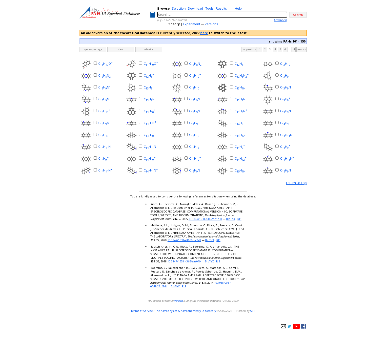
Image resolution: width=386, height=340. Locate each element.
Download (195, 8)
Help (238, 8)
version (178, 300)
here (204, 33)
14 (293, 49)
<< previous (249, 49)
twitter (289, 326)
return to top (296, 182)
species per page (93, 49)
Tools (209, 8)
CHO (105, 63)
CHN (195, 63)
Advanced (280, 20)
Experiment (191, 24)
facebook (303, 326)
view (120, 49)
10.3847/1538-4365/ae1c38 (205, 219)
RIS (239, 219)
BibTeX (230, 219)
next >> (301, 49)
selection (149, 49)
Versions (211, 24)
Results (221, 8)
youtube (296, 326)
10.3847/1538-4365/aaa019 (184, 261)
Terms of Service (142, 311)
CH (239, 63)
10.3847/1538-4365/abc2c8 (184, 240)
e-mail (283, 326)
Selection (179, 8)
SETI (252, 311)
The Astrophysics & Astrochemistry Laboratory (185, 311)
